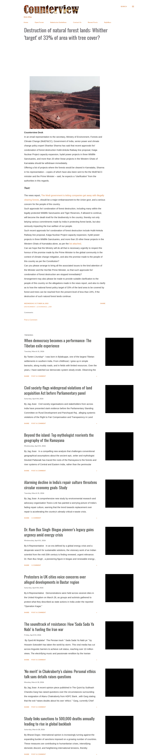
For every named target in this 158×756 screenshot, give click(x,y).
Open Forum (39, 22)
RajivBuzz (107, 22)
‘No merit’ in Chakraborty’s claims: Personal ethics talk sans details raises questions (60, 673)
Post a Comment (30, 320)
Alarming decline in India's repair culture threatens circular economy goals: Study (60, 484)
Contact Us (77, 22)
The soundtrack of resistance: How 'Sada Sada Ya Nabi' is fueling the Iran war (59, 626)
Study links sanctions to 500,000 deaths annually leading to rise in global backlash (59, 721)
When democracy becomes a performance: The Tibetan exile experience (57, 343)
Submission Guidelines (58, 22)
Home (26, 22)
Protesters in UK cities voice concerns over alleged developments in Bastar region (55, 579)
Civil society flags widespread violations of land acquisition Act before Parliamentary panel (58, 390)
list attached (75, 243)
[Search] (124, 6)
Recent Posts (93, 22)
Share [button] (102, 303)
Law (50, 307)
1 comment (36, 518)
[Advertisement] (79, 58)
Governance (42, 307)
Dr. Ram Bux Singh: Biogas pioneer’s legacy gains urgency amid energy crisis (59, 532)
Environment (30, 307)
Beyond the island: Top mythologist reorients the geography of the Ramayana (59, 437)
